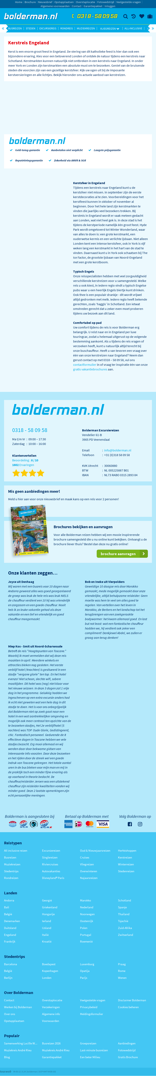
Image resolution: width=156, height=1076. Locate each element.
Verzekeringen (51, 1007)
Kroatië (46, 941)
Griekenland (49, 907)
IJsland (46, 928)
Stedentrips (11, 871)
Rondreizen (11, 878)
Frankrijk (9, 941)
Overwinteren (88, 871)
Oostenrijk (86, 921)
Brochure (30, 2)
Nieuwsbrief (45, 2)
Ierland (46, 921)
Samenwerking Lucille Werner (21, 1043)
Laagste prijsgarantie (104, 150)
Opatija (85, 971)
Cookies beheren (128, 1007)
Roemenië (86, 941)
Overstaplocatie (85, 2)
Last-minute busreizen (94, 1050)
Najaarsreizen (89, 878)
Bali (6, 907)
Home (18, 2)
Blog (7, 1057)
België (8, 914)
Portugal (85, 935)
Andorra (9, 900)
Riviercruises (50, 864)
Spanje (122, 907)
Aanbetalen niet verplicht (63, 150)
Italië (45, 935)
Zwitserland (125, 935)
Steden (30, 28)
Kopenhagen (50, 971)
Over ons (9, 1014)
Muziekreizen (86, 28)
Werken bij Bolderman (18, 1007)
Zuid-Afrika (125, 928)
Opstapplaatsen (64, 2)
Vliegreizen (109, 28)
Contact (76, 6)
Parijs (83, 978)
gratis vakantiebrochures (90, 369)
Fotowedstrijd (105, 2)
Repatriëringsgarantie (25, 160)
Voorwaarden (50, 1021)
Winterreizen (126, 864)
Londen (46, 978)
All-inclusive (133, 28)
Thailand (123, 914)
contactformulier (84, 365)
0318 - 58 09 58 (94, 16)
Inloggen (110, 6)
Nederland (86, 907)
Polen (83, 928)
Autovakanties (51, 871)
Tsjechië (123, 921)
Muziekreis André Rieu (17, 1050)
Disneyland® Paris (53, 878)
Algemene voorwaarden (55, 6)
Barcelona (10, 964)
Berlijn (8, 978)
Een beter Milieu (90, 1057)
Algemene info (51, 1014)
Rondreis (66, 28)
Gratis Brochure (128, 1057)
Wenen (122, 978)
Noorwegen (87, 914)
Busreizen (15, 28)
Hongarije (48, 914)
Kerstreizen (125, 857)
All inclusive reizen (15, 850)
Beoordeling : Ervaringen (25, 462)
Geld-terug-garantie (24, 150)
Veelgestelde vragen (128, 2)
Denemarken (12, 921)
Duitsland (10, 928)
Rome (121, 971)
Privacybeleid (88, 1007)
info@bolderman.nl (117, 450)
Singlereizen (49, 857)
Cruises (84, 857)
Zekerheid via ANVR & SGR (66, 160)
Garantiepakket (93, 6)
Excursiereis (47, 28)
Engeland (10, 935)
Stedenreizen (126, 871)
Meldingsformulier (91, 1014)
